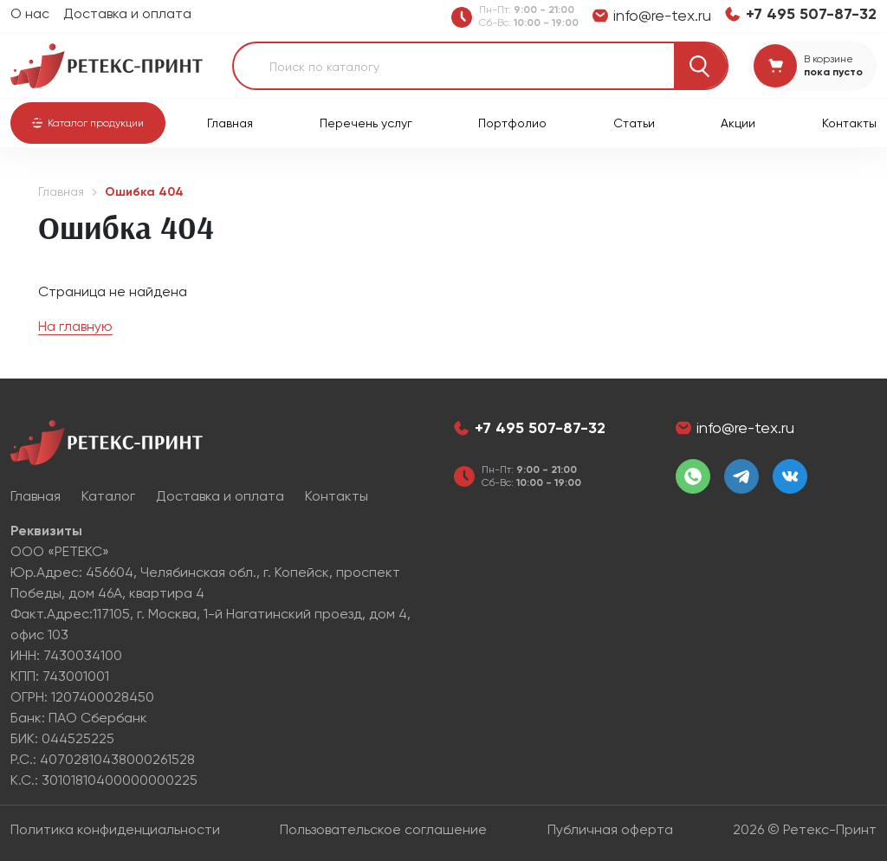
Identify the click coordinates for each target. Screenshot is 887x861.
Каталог (108, 496)
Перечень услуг (366, 123)
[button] (87, 123)
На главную (75, 326)
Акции (738, 123)
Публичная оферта (610, 829)
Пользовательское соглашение (383, 829)
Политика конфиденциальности (115, 829)
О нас (29, 13)
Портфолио (512, 123)
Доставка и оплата (127, 13)
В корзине (828, 59)
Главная (230, 123)
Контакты (849, 123)
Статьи (634, 123)
